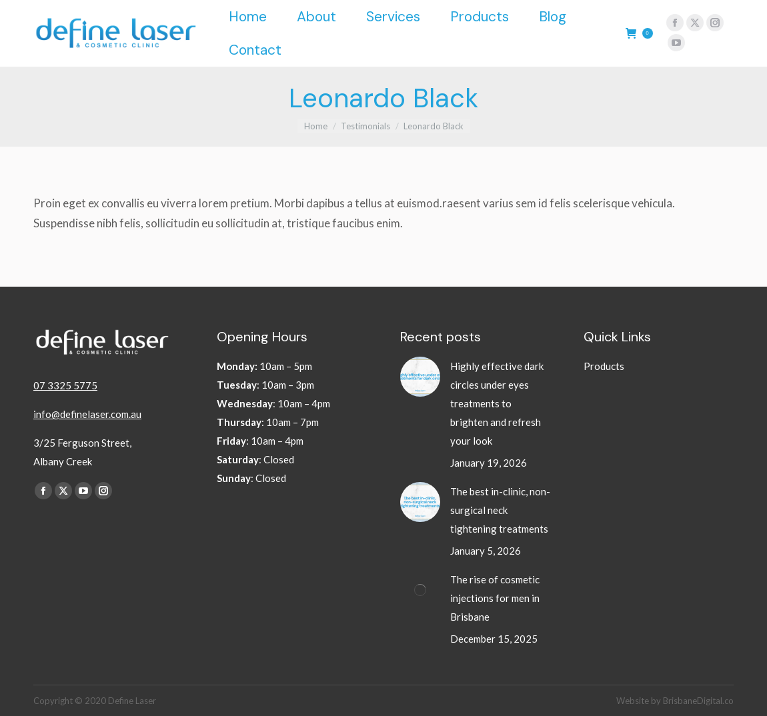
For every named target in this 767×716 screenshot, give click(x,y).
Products (604, 366)
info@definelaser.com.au (87, 414)
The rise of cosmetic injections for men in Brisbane (495, 598)
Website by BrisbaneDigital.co (675, 700)
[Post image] (420, 377)
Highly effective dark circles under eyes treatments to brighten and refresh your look (497, 403)
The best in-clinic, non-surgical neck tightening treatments (500, 510)
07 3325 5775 (65, 385)
